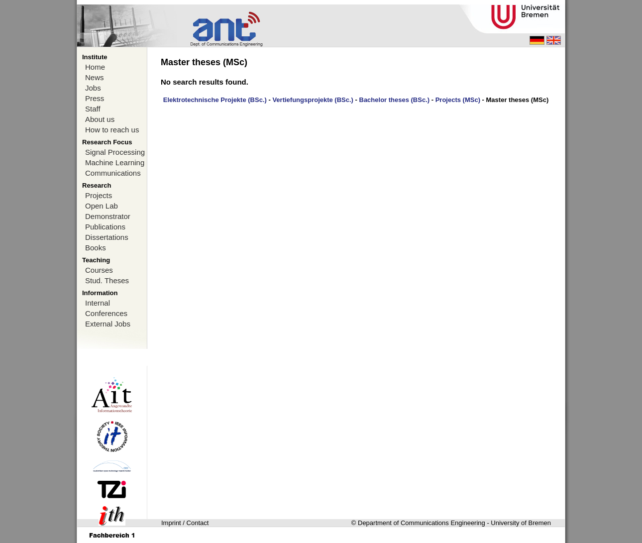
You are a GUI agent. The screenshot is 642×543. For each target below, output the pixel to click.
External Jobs (107, 324)
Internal (97, 303)
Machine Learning (114, 162)
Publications (105, 226)
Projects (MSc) (457, 100)
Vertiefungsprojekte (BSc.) (312, 100)
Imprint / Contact (185, 523)
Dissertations (106, 237)
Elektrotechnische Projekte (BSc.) (215, 100)
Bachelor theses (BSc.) (394, 100)
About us (99, 119)
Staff (93, 109)
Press (94, 98)
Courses (99, 270)
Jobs (93, 88)
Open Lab (101, 206)
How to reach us (112, 129)
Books (95, 247)
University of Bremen (521, 523)
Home (95, 67)
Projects (98, 195)
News (94, 77)
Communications (113, 173)
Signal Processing (115, 152)
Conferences (106, 313)
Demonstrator (107, 216)
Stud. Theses (107, 280)
